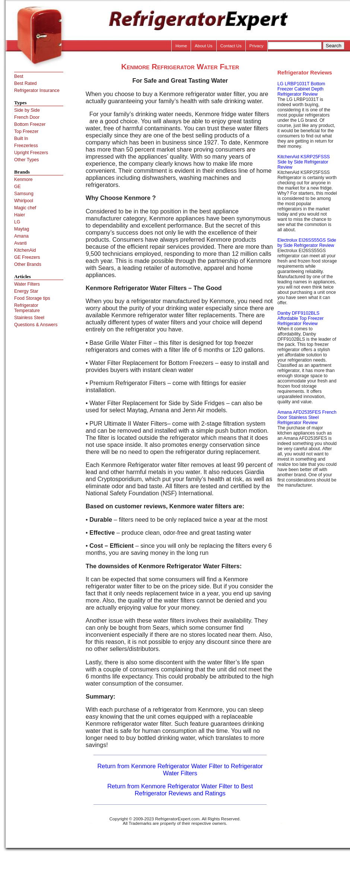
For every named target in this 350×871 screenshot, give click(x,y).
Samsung (24, 193)
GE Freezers (27, 257)
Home (181, 46)
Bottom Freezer (29, 124)
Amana (21, 236)
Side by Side (27, 110)
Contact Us (231, 46)
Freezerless (26, 145)
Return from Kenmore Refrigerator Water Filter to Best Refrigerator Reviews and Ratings (180, 790)
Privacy (256, 46)
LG (17, 222)
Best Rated (25, 83)
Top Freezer (26, 131)
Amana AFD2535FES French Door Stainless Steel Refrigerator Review (306, 417)
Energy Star (26, 291)
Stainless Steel (29, 317)
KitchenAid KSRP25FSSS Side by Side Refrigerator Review (303, 162)
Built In (21, 138)
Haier (19, 214)
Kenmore (23, 179)
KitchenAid (25, 250)
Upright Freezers (31, 152)
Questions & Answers (35, 324)
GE (17, 186)
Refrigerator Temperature (27, 308)
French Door (26, 117)
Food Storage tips (32, 298)
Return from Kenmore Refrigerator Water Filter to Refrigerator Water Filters (180, 769)
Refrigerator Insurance (37, 90)
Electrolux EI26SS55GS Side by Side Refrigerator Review (306, 243)
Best (18, 76)
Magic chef (25, 207)
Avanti (20, 243)
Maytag (21, 229)
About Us (204, 46)
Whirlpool (23, 200)
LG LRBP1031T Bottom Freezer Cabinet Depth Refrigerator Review (301, 89)
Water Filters (27, 284)
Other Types (26, 159)
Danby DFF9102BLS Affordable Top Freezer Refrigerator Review (300, 318)
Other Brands (27, 264)
